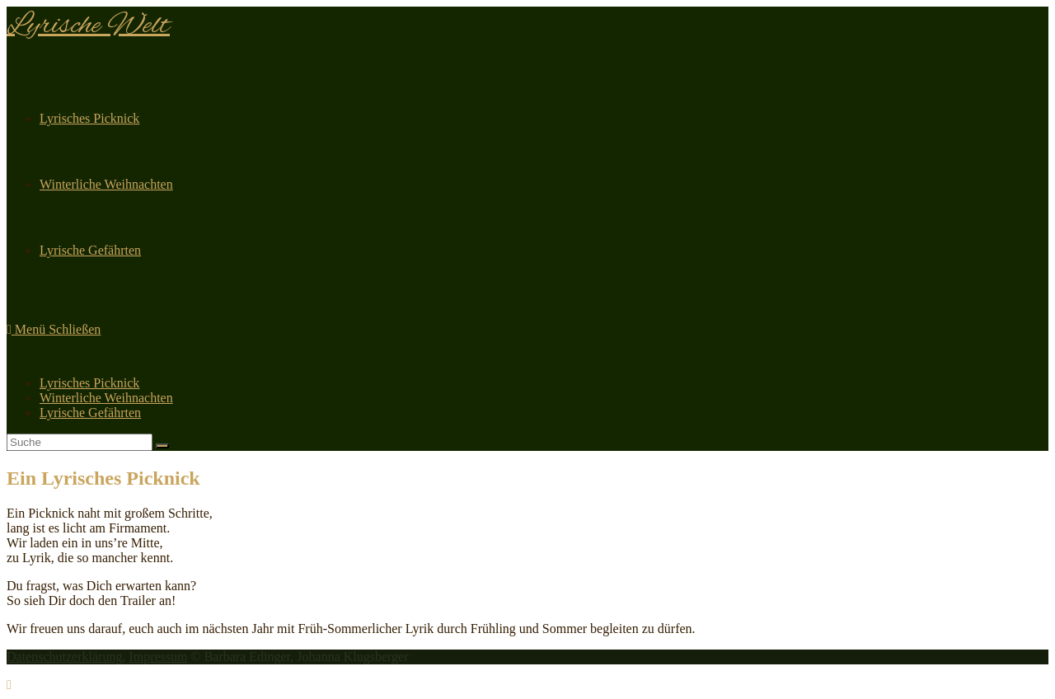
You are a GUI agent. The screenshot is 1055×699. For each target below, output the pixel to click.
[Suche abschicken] (162, 445)
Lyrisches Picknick (89, 383)
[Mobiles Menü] (54, 329)
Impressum (158, 657)
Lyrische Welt (88, 26)
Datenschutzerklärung (64, 657)
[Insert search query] (79, 442)
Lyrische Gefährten (90, 413)
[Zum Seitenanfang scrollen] (9, 685)
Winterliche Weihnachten (106, 398)
